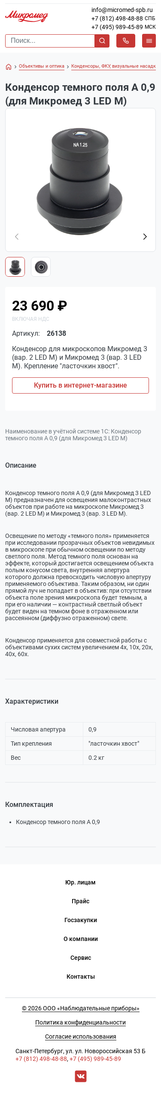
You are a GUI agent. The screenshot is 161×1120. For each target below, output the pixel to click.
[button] (145, 237)
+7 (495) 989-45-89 (117, 27)
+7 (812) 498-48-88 (117, 18)
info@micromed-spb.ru (122, 9)
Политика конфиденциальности (80, 1022)
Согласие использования (80, 1036)
